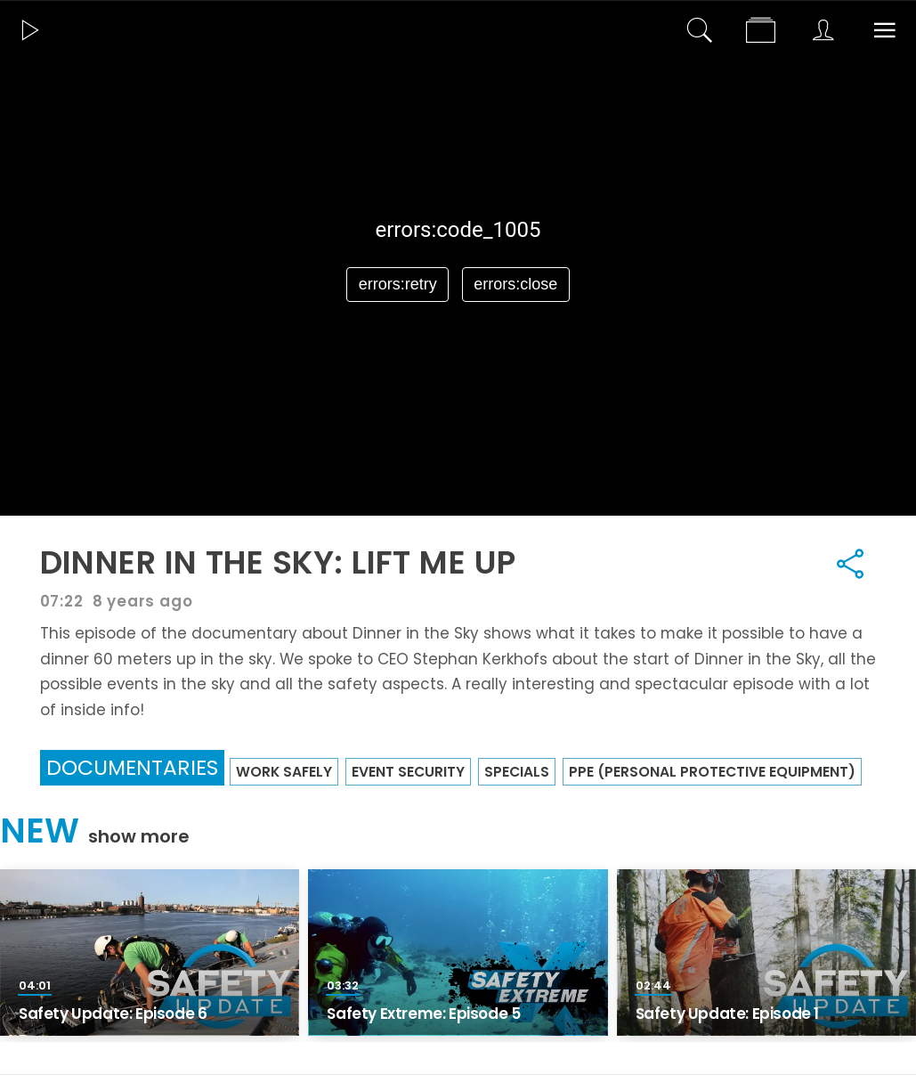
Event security (408, 771)
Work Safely (284, 771)
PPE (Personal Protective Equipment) (712, 771)
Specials (516, 771)
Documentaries (132, 767)
